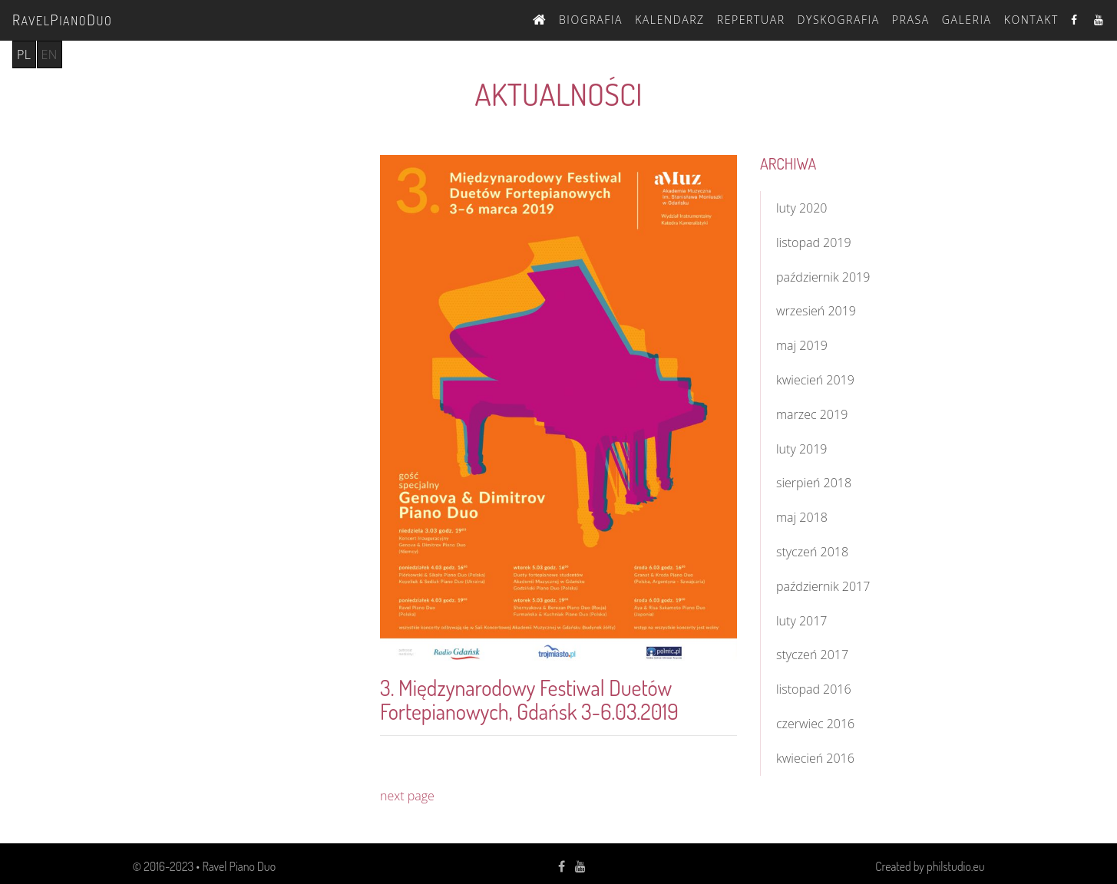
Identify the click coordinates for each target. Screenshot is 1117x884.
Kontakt (1031, 19)
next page (407, 795)
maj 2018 (802, 517)
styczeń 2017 (812, 654)
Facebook (1076, 19)
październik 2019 (823, 277)
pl (24, 54)
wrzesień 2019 (816, 310)
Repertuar (751, 19)
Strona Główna (540, 17)
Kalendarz (670, 19)
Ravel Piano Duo (239, 866)
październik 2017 (823, 586)
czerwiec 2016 (815, 723)
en (49, 54)
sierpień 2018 (813, 482)
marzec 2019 (812, 414)
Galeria (967, 19)
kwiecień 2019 (815, 379)
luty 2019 (801, 448)
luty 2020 (801, 208)
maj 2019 (802, 345)
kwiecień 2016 (815, 758)
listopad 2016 (813, 689)
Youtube (1099, 19)
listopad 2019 (813, 242)
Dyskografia (839, 19)
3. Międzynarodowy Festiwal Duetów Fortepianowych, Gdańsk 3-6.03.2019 (529, 699)
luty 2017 (801, 620)
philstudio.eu (955, 866)
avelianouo (62, 19)
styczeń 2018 (812, 551)
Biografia (591, 19)
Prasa (911, 19)
